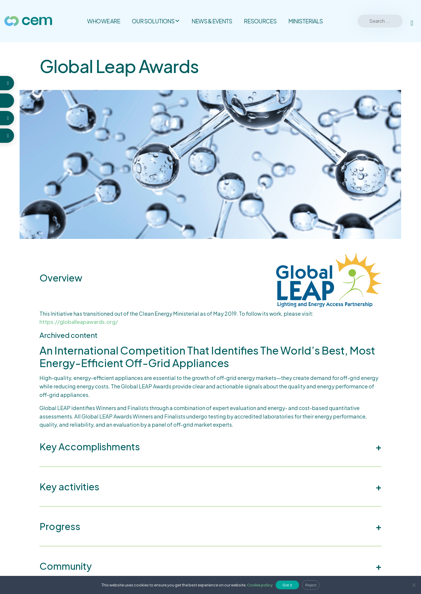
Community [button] (65, 566)
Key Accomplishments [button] (89, 446)
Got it (287, 585)
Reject (310, 585)
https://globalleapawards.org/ (78, 321)
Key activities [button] (69, 486)
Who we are (103, 21)
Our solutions (156, 21)
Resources (260, 21)
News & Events (211, 21)
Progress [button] (59, 526)
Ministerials (305, 21)
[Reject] (414, 585)
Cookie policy (260, 585)
